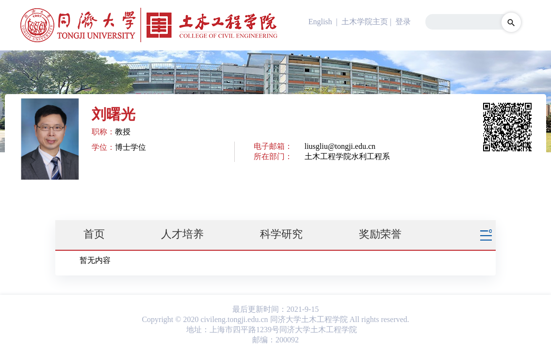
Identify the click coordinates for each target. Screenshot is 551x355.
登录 (403, 21)
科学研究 (281, 234)
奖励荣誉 (380, 234)
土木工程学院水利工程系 (347, 156)
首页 (94, 234)
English (320, 21)
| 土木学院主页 (361, 21)
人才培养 (182, 234)
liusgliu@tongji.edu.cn (340, 146)
